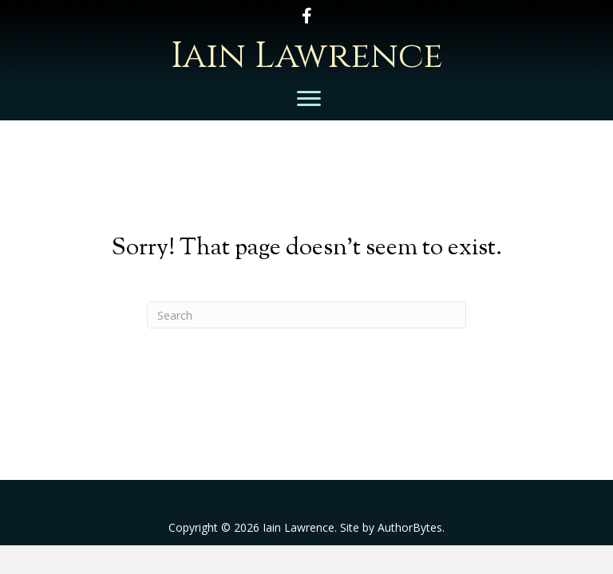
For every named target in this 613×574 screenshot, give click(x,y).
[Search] (306, 314)
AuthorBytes (410, 527)
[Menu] (309, 98)
